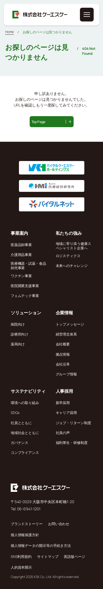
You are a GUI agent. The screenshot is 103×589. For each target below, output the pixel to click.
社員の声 (63, 432)
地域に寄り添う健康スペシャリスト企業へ (73, 245)
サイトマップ (47, 556)
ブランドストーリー (27, 523)
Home (9, 31)
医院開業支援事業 (25, 285)
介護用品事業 (21, 254)
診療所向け (20, 334)
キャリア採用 (66, 412)
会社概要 (63, 344)
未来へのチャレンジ (72, 265)
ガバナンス (20, 442)
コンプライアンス (25, 452)
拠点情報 (63, 354)
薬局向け (18, 344)
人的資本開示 (21, 567)
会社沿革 (63, 364)
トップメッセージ (70, 324)
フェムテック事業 (25, 295)
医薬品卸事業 (21, 244)
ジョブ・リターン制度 (73, 422)
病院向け (18, 324)
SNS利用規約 (21, 556)
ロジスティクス (68, 255)
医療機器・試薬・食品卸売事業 (28, 265)
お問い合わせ (58, 523)
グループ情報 (66, 374)
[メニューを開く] (87, 14)
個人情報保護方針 (25, 534)
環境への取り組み (25, 402)
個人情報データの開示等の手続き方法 (41, 545)
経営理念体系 (66, 334)
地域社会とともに (25, 432)
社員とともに (21, 422)
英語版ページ (74, 556)
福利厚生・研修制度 (72, 442)
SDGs (15, 412)
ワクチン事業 (21, 275)
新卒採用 (63, 402)
